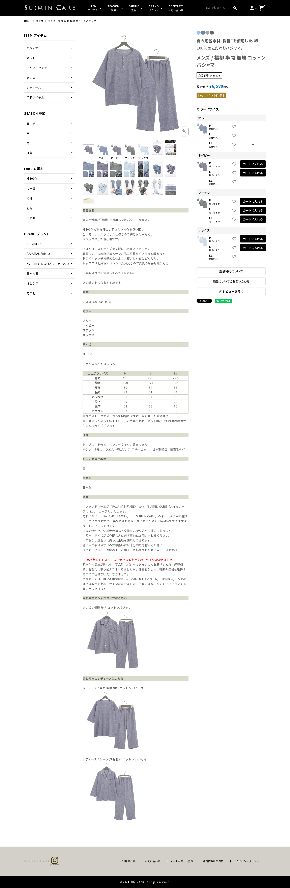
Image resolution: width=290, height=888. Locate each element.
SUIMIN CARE (36, 244)
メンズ (40, 21)
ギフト (31, 58)
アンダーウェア (37, 68)
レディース (34, 88)
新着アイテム (35, 97)
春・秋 (31, 123)
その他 (31, 218)
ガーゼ (31, 188)
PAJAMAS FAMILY (39, 254)
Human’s (48, 263)
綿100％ (32, 178)
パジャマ (32, 48)
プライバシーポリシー (246, 861)
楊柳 (29, 198)
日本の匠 (32, 273)
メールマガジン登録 (181, 861)
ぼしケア (32, 283)
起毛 (29, 208)
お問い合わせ (152, 861)
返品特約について (231, 271)
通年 (29, 153)
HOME (27, 21)
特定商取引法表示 (213, 861)
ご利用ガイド (127, 861)
